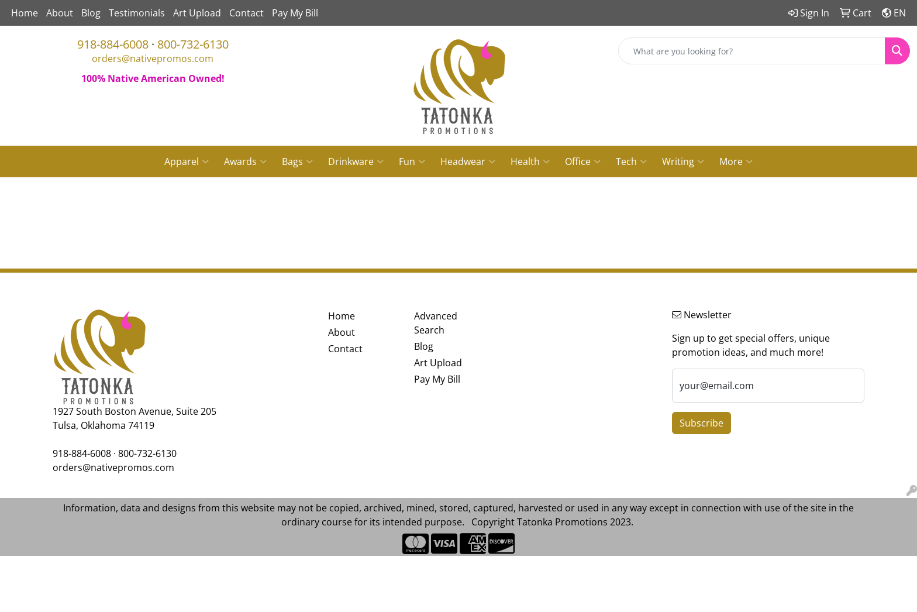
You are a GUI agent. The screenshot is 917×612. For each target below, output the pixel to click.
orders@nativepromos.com (152, 58)
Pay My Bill (295, 12)
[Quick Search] (751, 50)
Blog (91, 12)
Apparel (186, 161)
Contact (246, 12)
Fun (412, 161)
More (736, 161)
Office (583, 161)
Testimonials (137, 12)
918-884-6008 (113, 44)
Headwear (467, 161)
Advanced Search (435, 323)
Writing (683, 161)
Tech (631, 161)
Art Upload (197, 12)
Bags (297, 161)
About (59, 12)
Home (24, 12)
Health (530, 161)
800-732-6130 (193, 44)
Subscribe (701, 423)
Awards (245, 161)
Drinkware (356, 161)
